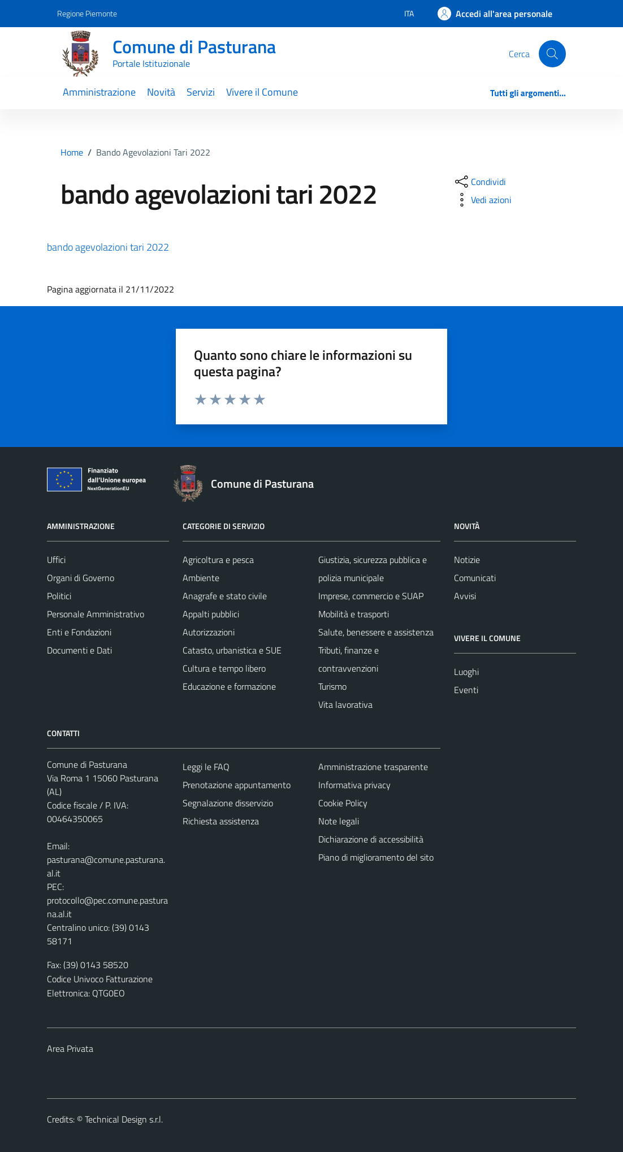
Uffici (56, 559)
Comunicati (475, 577)
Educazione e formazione (229, 686)
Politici (59, 596)
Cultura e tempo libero (224, 668)
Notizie (467, 559)
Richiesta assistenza (221, 821)
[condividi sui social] (479, 182)
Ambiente (201, 577)
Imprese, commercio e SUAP (370, 596)
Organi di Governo (80, 577)
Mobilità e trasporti (353, 614)
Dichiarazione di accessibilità (370, 839)
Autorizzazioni (209, 632)
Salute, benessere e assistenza (376, 632)
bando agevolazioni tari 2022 (108, 247)
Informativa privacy (354, 785)
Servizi (201, 92)
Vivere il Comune (262, 92)
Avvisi (465, 596)
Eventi (466, 690)
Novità (161, 92)
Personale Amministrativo (95, 614)
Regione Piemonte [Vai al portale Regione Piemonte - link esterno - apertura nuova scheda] (87, 13)
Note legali (338, 821)
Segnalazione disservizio (228, 803)
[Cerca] (552, 53)
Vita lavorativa (345, 704)
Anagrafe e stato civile (225, 596)
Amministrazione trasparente (373, 766)
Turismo (332, 686)
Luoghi (466, 671)
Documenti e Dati (79, 650)
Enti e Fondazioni (79, 632)
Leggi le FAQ (206, 766)
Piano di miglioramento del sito (376, 857)
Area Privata (70, 1048)
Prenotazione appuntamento (237, 785)
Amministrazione (99, 92)
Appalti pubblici (211, 614)
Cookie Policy (342, 803)
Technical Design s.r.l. (124, 1119)
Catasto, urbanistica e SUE (232, 650)
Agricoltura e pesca (218, 559)
